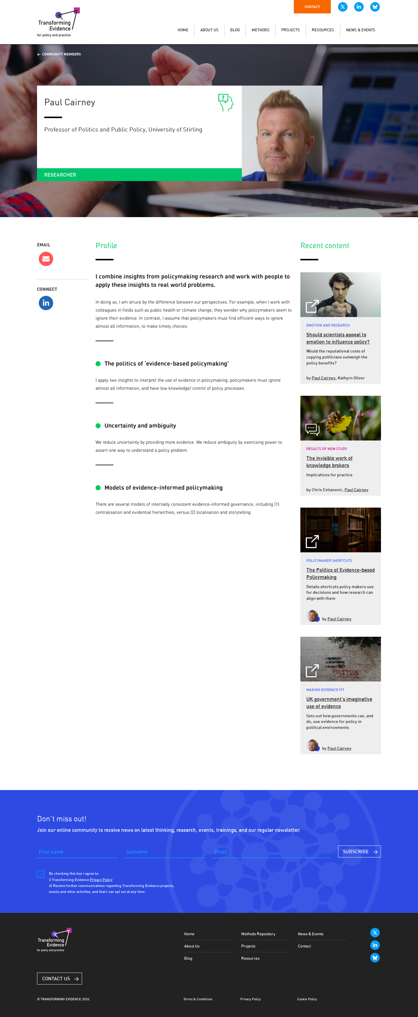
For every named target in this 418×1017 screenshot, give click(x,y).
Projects (248, 946)
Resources (250, 958)
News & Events (310, 933)
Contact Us (56, 979)
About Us (191, 946)
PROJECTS (290, 30)
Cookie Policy (307, 999)
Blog (188, 958)
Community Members (61, 54)
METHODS (261, 30)
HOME (183, 30)
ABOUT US (209, 30)
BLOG (235, 30)
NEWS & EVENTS (360, 30)
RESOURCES (323, 30)
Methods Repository (258, 933)
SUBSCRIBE (356, 851)
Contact (312, 6)
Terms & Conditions (197, 999)
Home (189, 933)
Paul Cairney (324, 377)
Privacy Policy (250, 999)
